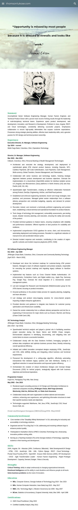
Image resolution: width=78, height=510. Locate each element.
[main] (39, 37)
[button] (3, 3)
